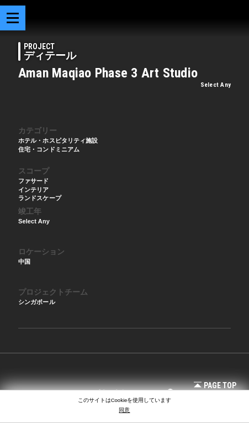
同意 (124, 410)
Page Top (215, 385)
